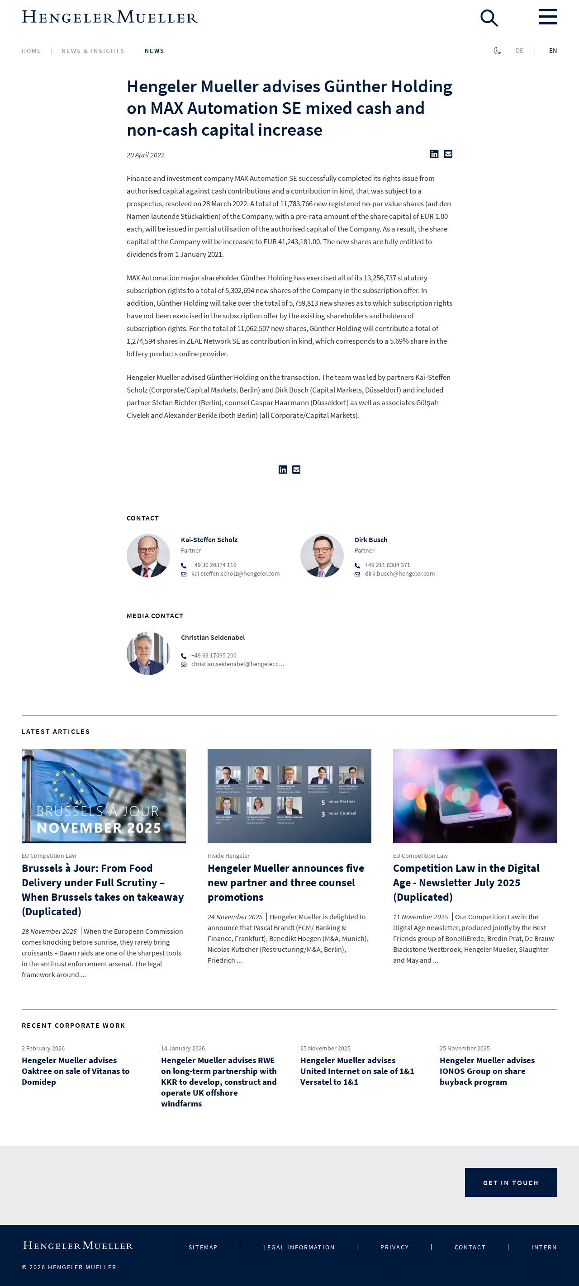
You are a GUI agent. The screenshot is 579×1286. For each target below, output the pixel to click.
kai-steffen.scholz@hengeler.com (235, 573)
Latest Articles (56, 731)
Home (32, 51)
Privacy (394, 1247)
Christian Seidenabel (213, 637)
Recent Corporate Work (74, 1025)
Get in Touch (511, 1182)
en (553, 50)
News (155, 51)
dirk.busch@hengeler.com (400, 573)
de (519, 50)
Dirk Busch (371, 539)
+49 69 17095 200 (214, 655)
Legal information (299, 1247)
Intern (544, 1247)
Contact (471, 1247)
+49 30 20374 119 (214, 565)
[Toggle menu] (548, 17)
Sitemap (203, 1247)
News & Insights (93, 51)
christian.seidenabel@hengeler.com (239, 664)
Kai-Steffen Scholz (209, 539)
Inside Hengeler (229, 855)
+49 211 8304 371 (387, 565)
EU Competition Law (49, 855)
